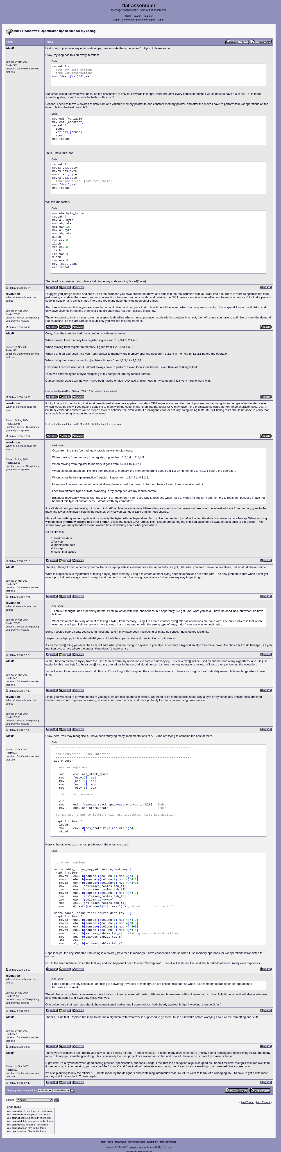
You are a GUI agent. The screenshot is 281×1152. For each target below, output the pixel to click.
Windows (31, 31)
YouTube (167, 1147)
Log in (160, 19)
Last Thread (247, 1102)
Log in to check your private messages (134, 19)
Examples (152, 1142)
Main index (107, 1142)
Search (137, 16)
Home (128, 16)
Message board (168, 1142)
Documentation (136, 1142)
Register (148, 16)
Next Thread (263, 1102)
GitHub (158, 1147)
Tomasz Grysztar (137, 1147)
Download (120, 1142)
